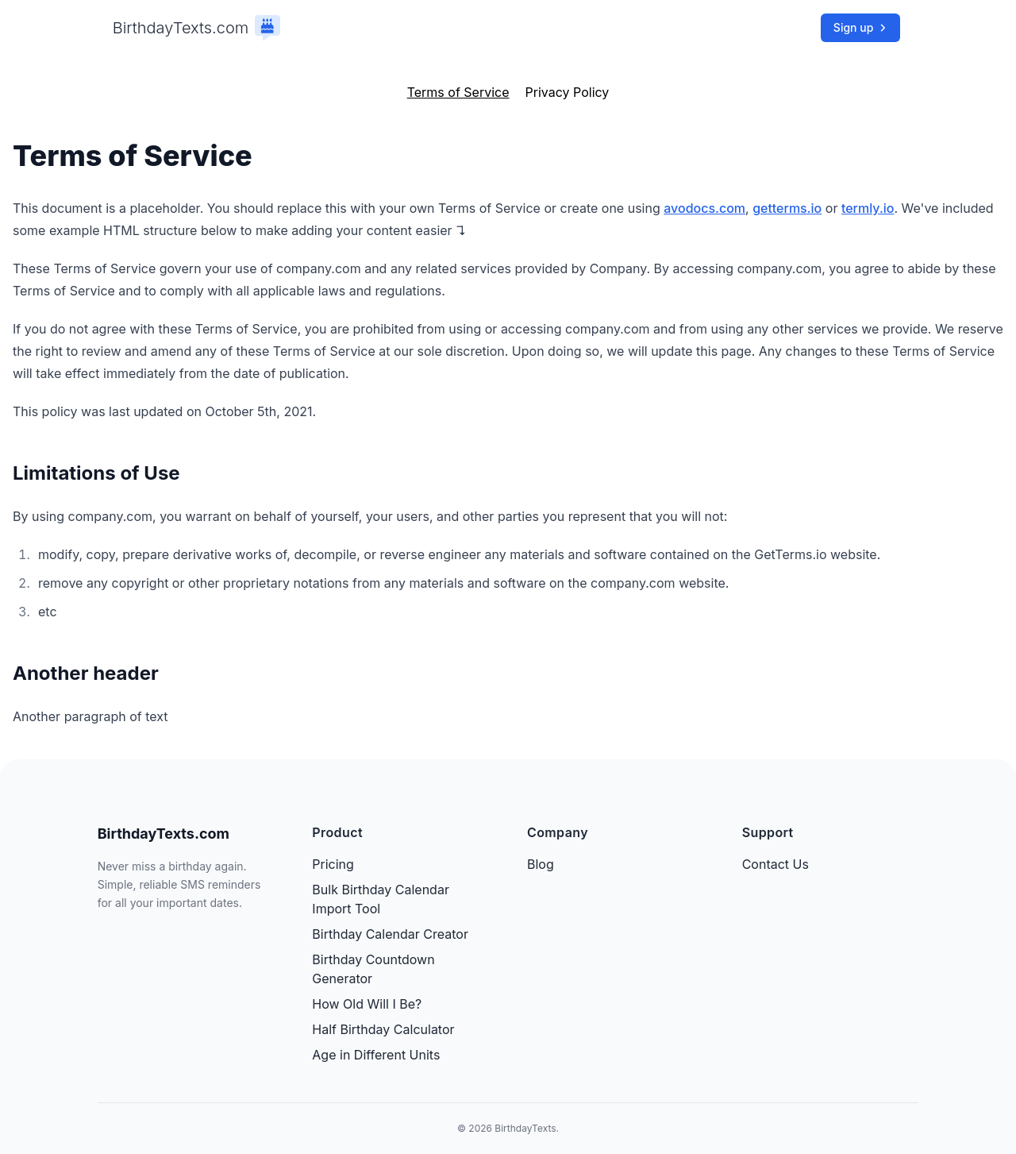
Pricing (333, 864)
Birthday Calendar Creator (390, 934)
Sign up (860, 27)
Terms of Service (458, 92)
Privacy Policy (567, 92)
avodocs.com (704, 208)
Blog (540, 864)
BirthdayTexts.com (181, 27)
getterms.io (787, 208)
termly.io (868, 208)
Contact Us (775, 864)
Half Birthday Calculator (383, 1029)
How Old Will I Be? (366, 1004)
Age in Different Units (376, 1055)
